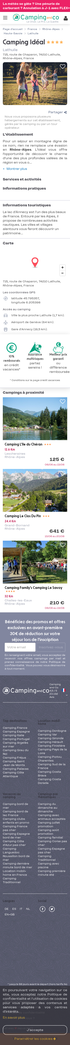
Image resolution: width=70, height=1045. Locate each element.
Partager (57, 112)
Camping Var (47, 734)
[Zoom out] (62, 273)
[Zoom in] (62, 267)
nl (28, 909)
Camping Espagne (16, 731)
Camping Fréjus (14, 757)
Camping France (15, 728)
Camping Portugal (16, 739)
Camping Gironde (51, 738)
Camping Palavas (16, 768)
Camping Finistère (51, 745)
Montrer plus (17, 169)
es (14, 909)
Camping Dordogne (52, 730)
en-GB (10, 914)
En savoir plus (14, 1017)
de (7, 909)
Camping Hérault (50, 742)
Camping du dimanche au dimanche (47, 807)
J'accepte (35, 1030)
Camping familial (50, 837)
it (21, 909)
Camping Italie (13, 735)
